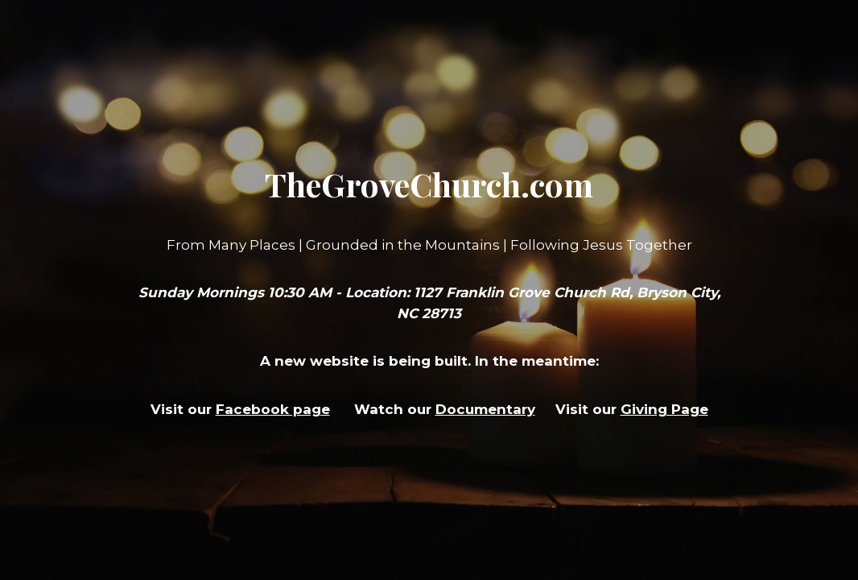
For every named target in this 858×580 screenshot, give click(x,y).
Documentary (485, 409)
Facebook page (273, 409)
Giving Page (664, 409)
